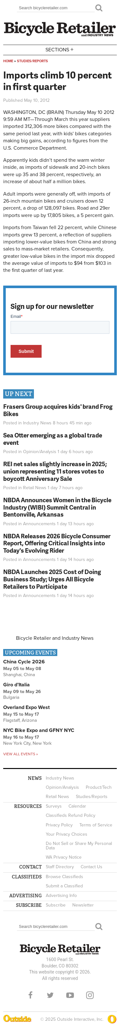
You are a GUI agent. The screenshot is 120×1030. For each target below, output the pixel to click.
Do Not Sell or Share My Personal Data (79, 846)
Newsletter (83, 905)
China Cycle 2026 (24, 662)
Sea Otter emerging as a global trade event (52, 439)
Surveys (54, 806)
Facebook (30, 995)
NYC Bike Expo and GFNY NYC (38, 730)
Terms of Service (95, 825)
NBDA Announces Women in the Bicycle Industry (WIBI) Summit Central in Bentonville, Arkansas (57, 507)
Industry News (37, 423)
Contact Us (91, 867)
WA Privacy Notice (64, 857)
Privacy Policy (59, 825)
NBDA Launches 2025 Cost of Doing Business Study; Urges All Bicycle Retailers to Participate (52, 579)
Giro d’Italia (16, 685)
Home (8, 61)
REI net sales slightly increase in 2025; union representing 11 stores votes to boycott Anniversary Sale (55, 471)
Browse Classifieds (64, 876)
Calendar (77, 806)
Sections (60, 49)
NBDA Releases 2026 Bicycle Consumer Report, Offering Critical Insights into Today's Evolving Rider (56, 543)
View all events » (20, 754)
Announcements (39, 523)
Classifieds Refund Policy (70, 815)
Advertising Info (61, 895)
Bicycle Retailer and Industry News (54, 638)
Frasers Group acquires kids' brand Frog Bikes (58, 410)
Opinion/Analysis (39, 451)
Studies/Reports (32, 61)
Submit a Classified (64, 886)
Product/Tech (99, 787)
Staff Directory (60, 867)
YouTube (70, 995)
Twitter (50, 995)
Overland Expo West (26, 707)
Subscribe (56, 905)
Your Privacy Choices (66, 834)
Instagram (90, 995)
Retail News (34, 487)
